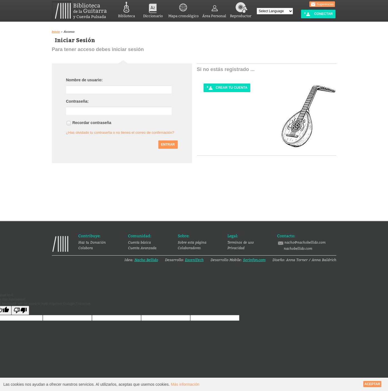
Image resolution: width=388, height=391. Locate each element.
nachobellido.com (298, 248)
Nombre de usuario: (84, 80)
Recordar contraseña (91, 122)
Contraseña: (77, 101)
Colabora (85, 248)
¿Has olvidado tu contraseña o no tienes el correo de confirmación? (120, 132)
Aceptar (372, 384)
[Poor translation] (20, 310)
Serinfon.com (254, 259)
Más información (185, 384)
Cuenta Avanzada (142, 248)
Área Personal (214, 9)
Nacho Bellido (146, 259)
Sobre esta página (192, 242)
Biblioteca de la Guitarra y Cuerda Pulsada (81, 10)
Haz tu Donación (92, 242)
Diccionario (153, 9)
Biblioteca (126, 9)
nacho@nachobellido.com (301, 242)
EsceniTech (194, 259)
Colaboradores (189, 248)
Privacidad (235, 248)
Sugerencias (322, 4)
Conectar (318, 14)
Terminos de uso (240, 242)
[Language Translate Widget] (275, 11)
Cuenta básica (139, 242)
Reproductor (240, 9)
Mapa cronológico (183, 9)
